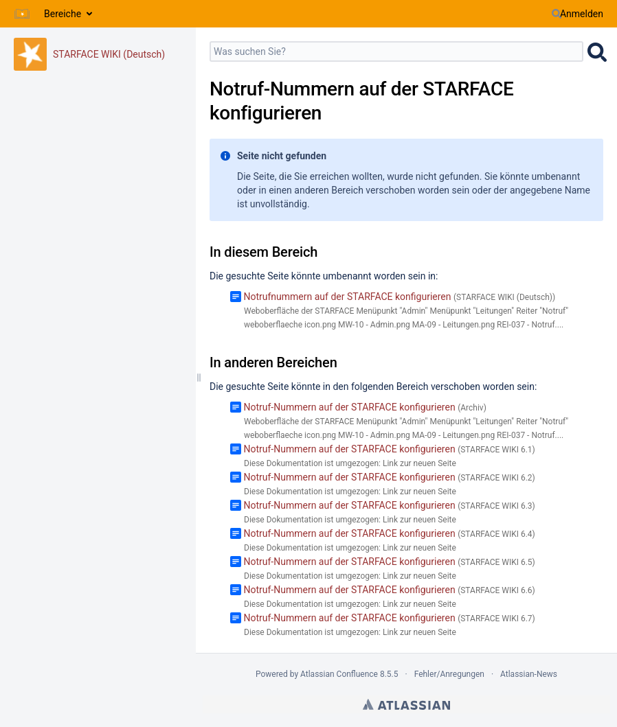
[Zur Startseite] (22, 13)
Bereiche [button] (62, 13)
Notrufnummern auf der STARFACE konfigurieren (347, 296)
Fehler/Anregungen (449, 674)
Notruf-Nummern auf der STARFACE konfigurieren (349, 407)
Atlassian (406, 704)
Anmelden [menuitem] (581, 13)
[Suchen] (556, 13)
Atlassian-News (528, 674)
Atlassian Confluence (339, 674)
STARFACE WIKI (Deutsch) (109, 54)
